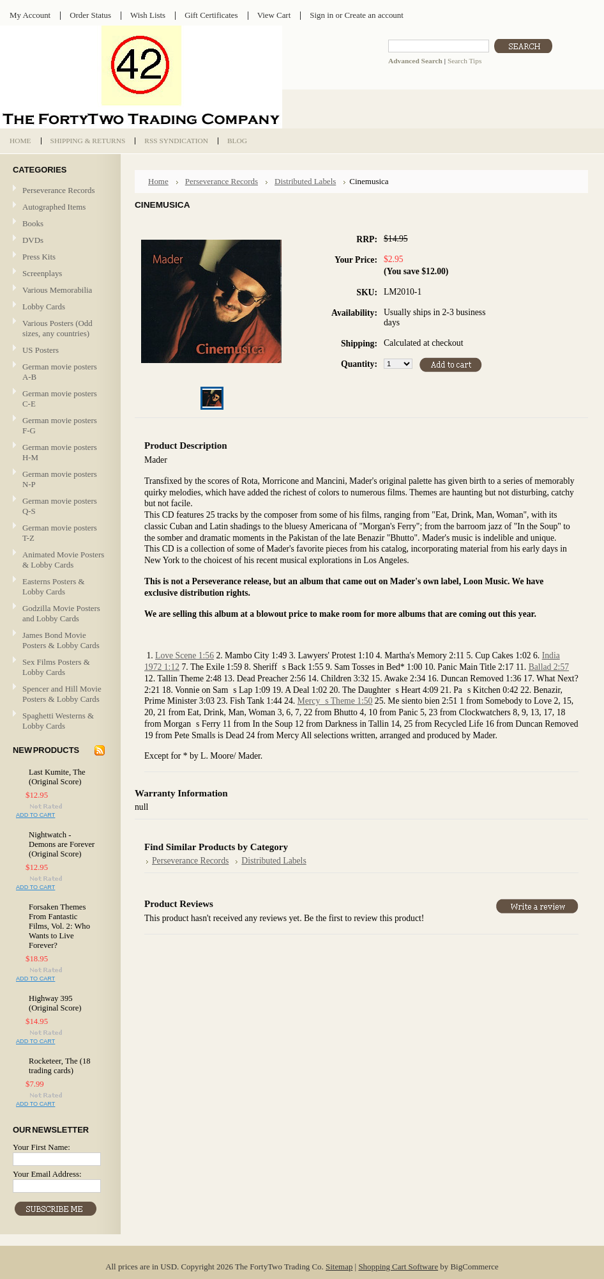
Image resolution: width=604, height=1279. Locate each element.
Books (32, 223)
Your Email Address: (47, 1174)
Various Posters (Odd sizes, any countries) (57, 328)
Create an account (373, 15)
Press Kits (39, 256)
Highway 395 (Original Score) (55, 1003)
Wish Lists (147, 15)
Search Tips (464, 61)
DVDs (32, 240)
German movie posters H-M (59, 452)
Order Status (90, 15)
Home (158, 181)
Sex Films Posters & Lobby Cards (56, 667)
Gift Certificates (211, 15)
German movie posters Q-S (59, 506)
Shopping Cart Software (398, 1266)
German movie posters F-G (59, 425)
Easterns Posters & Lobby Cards (53, 586)
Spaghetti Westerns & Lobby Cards (58, 721)
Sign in (321, 15)
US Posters (40, 350)
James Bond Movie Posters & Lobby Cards (61, 640)
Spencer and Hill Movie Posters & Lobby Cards (62, 694)
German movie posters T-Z (59, 533)
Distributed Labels (305, 181)
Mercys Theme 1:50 (335, 701)
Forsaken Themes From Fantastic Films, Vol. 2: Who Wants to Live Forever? (59, 926)
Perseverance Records (59, 190)
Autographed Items (59, 207)
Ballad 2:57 (549, 667)
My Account (30, 15)
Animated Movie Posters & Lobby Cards (63, 560)
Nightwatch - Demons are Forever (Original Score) (61, 844)
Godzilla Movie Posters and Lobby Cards (61, 613)
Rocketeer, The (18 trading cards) (60, 1066)
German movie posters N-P (59, 479)
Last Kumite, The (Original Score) (57, 777)
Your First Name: (41, 1147)
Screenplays (42, 273)
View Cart (274, 15)
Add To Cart (35, 815)
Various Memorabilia (57, 290)
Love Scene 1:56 (184, 655)
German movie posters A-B (59, 372)
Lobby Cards (59, 307)
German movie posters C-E (59, 398)
